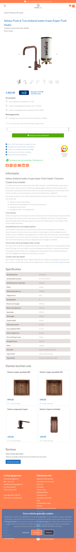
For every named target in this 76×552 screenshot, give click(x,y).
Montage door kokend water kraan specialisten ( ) (26, 118)
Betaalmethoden (42, 492)
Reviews (39, 506)
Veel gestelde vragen (44, 503)
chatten (56, 262)
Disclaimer (40, 487)
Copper (20, 13)
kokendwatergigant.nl (10, 479)
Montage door (21, 147)
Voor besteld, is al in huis (22, 144)
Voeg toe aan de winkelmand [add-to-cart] (38, 135)
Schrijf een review (13, 462)
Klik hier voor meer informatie (52, 526)
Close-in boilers (8, 538)
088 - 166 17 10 (8, 481)
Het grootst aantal (17, 155)
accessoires (40, 253)
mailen (61, 262)
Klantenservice (42, 495)
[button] (57, 54)
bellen (68, 262)
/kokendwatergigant (45, 539)
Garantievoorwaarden (44, 498)
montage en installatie (50, 240)
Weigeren (49, 532)
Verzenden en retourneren (45, 481)
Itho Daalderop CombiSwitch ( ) (20, 101)
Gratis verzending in (21, 149)
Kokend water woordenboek (46, 508)
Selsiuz (6, 13)
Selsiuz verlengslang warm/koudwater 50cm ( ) (25, 110)
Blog (38, 500)
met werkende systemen (19, 152)
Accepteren (36, 532)
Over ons (40, 484)
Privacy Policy (41, 490)
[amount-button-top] (68, 128)
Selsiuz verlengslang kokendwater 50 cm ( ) (23, 106)
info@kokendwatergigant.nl (12, 484)
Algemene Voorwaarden (45, 479)
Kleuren (13, 13)
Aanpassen (25, 532)
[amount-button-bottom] (68, 130)
